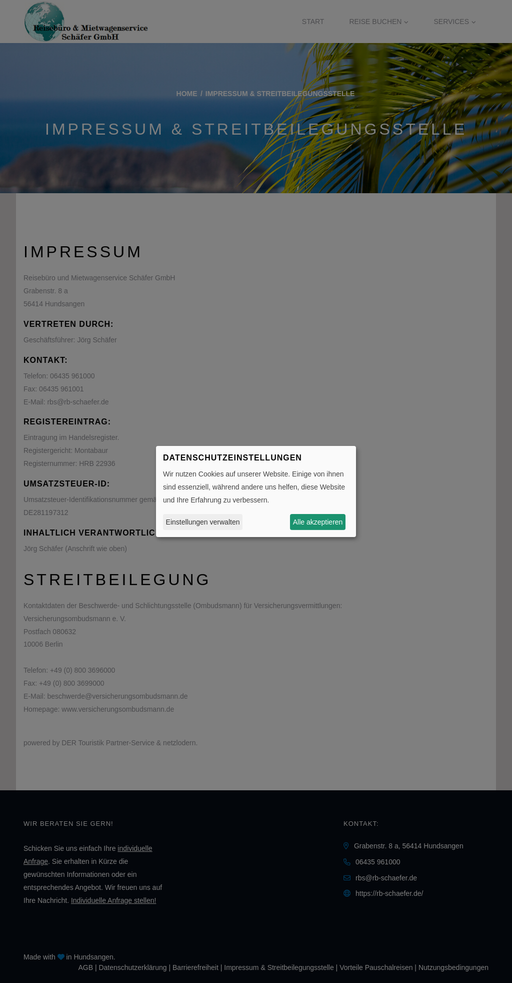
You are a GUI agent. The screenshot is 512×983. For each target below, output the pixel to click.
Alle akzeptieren (318, 522)
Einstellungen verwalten (203, 522)
